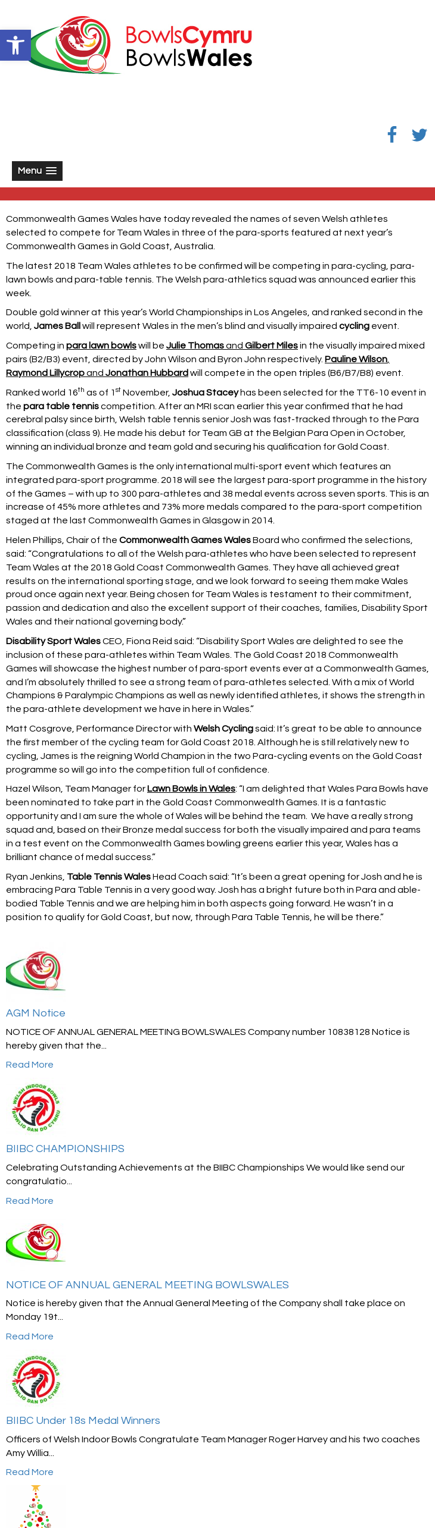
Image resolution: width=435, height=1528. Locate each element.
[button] (15, 45)
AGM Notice (36, 1013)
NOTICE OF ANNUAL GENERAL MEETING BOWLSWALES (147, 1285)
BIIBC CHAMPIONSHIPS (65, 1148)
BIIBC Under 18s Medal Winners (83, 1420)
